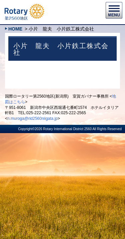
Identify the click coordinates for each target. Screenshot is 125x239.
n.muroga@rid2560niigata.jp (32, 118)
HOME (15, 29)
